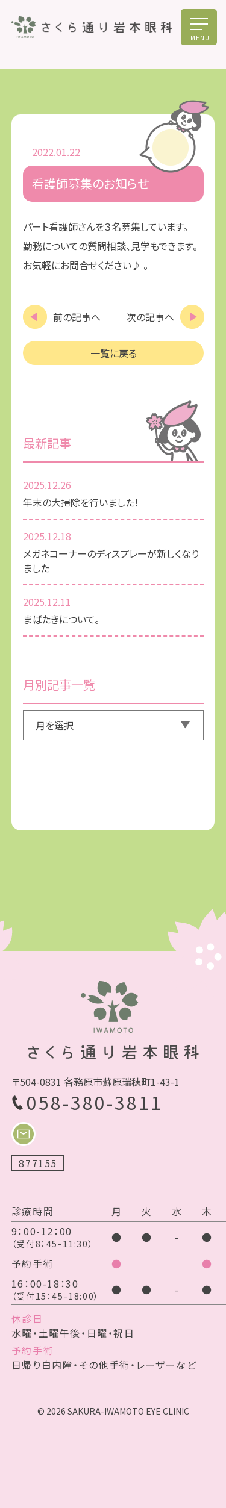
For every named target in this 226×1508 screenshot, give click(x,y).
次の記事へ (150, 317)
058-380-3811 (95, 1102)
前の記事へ (77, 317)
